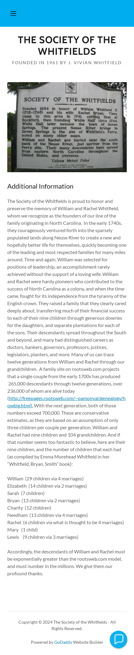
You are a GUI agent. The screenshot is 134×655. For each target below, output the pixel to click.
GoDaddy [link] (63, 642)
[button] (13, 13)
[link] (67, 45)
